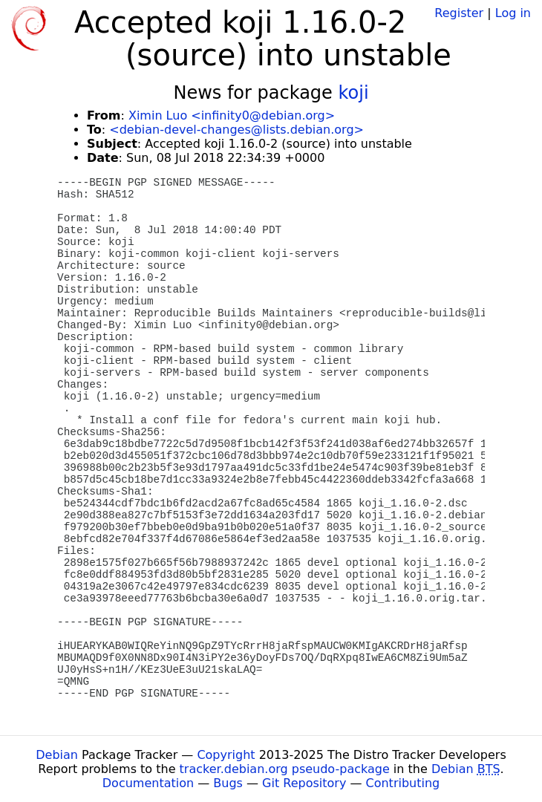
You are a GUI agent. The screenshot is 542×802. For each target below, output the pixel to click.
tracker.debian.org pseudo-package (285, 769)
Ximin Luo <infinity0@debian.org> (231, 115)
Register (458, 13)
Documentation (148, 783)
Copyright (226, 755)
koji (354, 92)
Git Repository (304, 783)
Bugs (228, 783)
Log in (513, 13)
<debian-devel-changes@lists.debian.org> (236, 130)
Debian (57, 755)
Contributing (403, 783)
